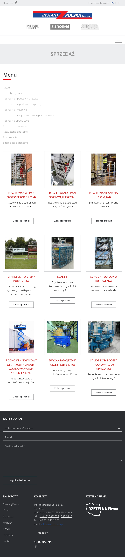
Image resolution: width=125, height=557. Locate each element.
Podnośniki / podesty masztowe (20, 98)
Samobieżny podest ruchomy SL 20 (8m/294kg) (103, 365)
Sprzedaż (8, 516)
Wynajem (8, 522)
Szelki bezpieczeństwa (15, 142)
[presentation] (28, 470)
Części (6, 87)
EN (119, 2)
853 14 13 (66, 516)
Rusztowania (10, 137)
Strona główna (11, 504)
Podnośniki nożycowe (15, 109)
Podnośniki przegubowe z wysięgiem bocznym (28, 115)
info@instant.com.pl (52, 524)
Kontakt (7, 541)
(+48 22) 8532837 (49, 516)
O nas (6, 510)
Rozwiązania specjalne (15, 131)
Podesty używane (13, 93)
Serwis (7, 528)
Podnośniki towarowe (15, 126)
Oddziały (43, 532)
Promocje (8, 535)
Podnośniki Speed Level (16, 120)
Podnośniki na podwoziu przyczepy (22, 104)
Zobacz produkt (21, 220)
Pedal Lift (62, 276)
